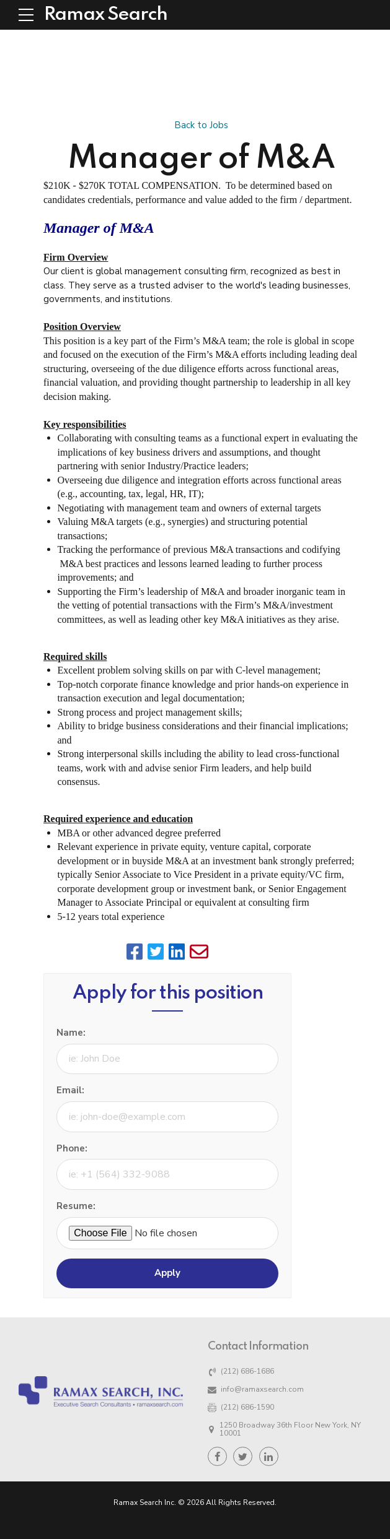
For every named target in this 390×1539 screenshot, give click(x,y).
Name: (71, 1032)
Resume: (75, 1206)
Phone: (71, 1148)
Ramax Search (105, 15)
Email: (70, 1090)
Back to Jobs (201, 125)
